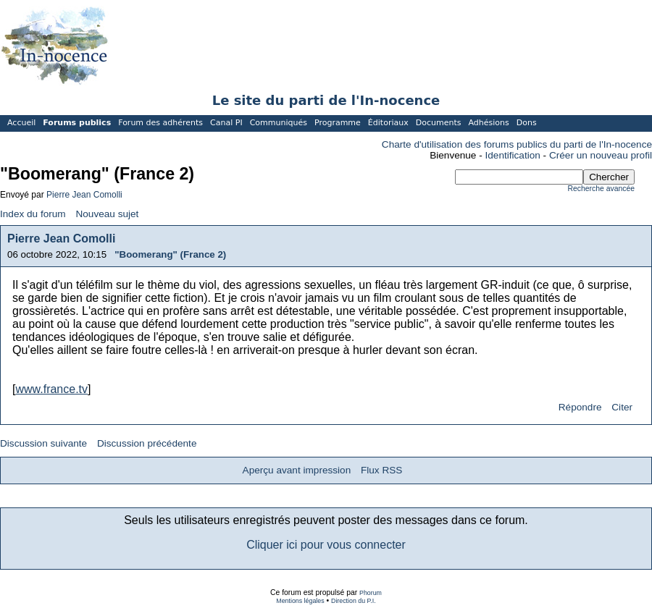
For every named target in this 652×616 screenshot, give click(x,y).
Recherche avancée (601, 189)
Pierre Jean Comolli (84, 195)
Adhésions (488, 122)
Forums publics (77, 122)
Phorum (370, 592)
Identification (512, 155)
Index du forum (33, 213)
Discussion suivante (43, 443)
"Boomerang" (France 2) (170, 254)
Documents (438, 122)
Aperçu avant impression (297, 470)
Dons (527, 122)
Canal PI (226, 122)
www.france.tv (51, 389)
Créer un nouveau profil (600, 155)
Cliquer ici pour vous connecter (326, 545)
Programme (337, 122)
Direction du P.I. (353, 600)
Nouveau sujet (106, 213)
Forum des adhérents (160, 122)
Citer (621, 407)
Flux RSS (381, 470)
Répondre (580, 407)
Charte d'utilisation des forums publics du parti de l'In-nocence (517, 144)
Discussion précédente (147, 443)
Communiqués (278, 122)
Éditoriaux (388, 122)
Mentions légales (300, 600)
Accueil (21, 122)
